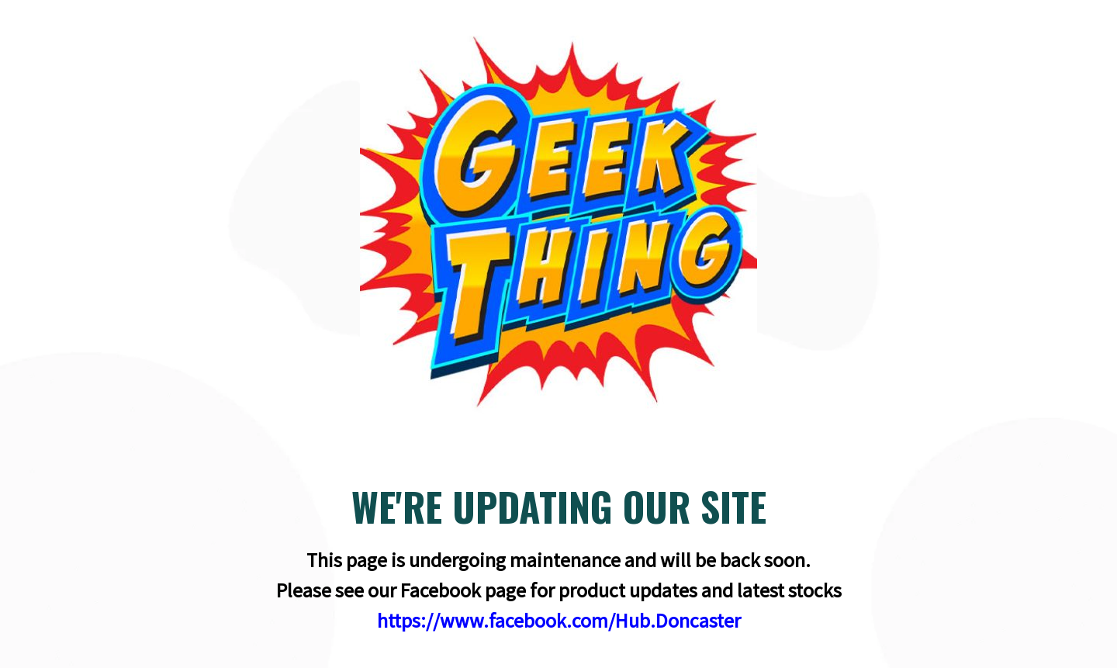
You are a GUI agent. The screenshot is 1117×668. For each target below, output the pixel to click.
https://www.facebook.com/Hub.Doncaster (559, 620)
